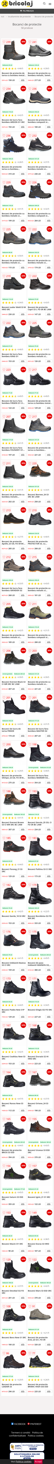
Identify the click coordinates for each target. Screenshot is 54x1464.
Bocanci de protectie (44, 16)
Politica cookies (36, 1435)
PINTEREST (34, 1424)
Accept (38, 1461)
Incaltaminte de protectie (19, 16)
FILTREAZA (27, 11)
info (22, 80)
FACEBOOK (18, 1424)
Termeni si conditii (20, 1432)
